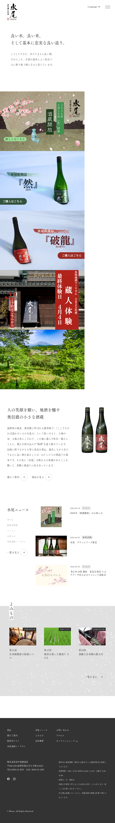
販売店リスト (13, 741)
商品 (9, 730)
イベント (11, 530)
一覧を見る (17, 552)
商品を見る (42, 477)
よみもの (39, 735)
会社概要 (39, 741)
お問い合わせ (62, 730)
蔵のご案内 (17, 477)
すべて (10, 519)
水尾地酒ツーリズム (16, 541)
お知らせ (11, 536)
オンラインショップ (67, 741)
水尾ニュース (41, 730)
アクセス (60, 735)
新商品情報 (12, 525)
